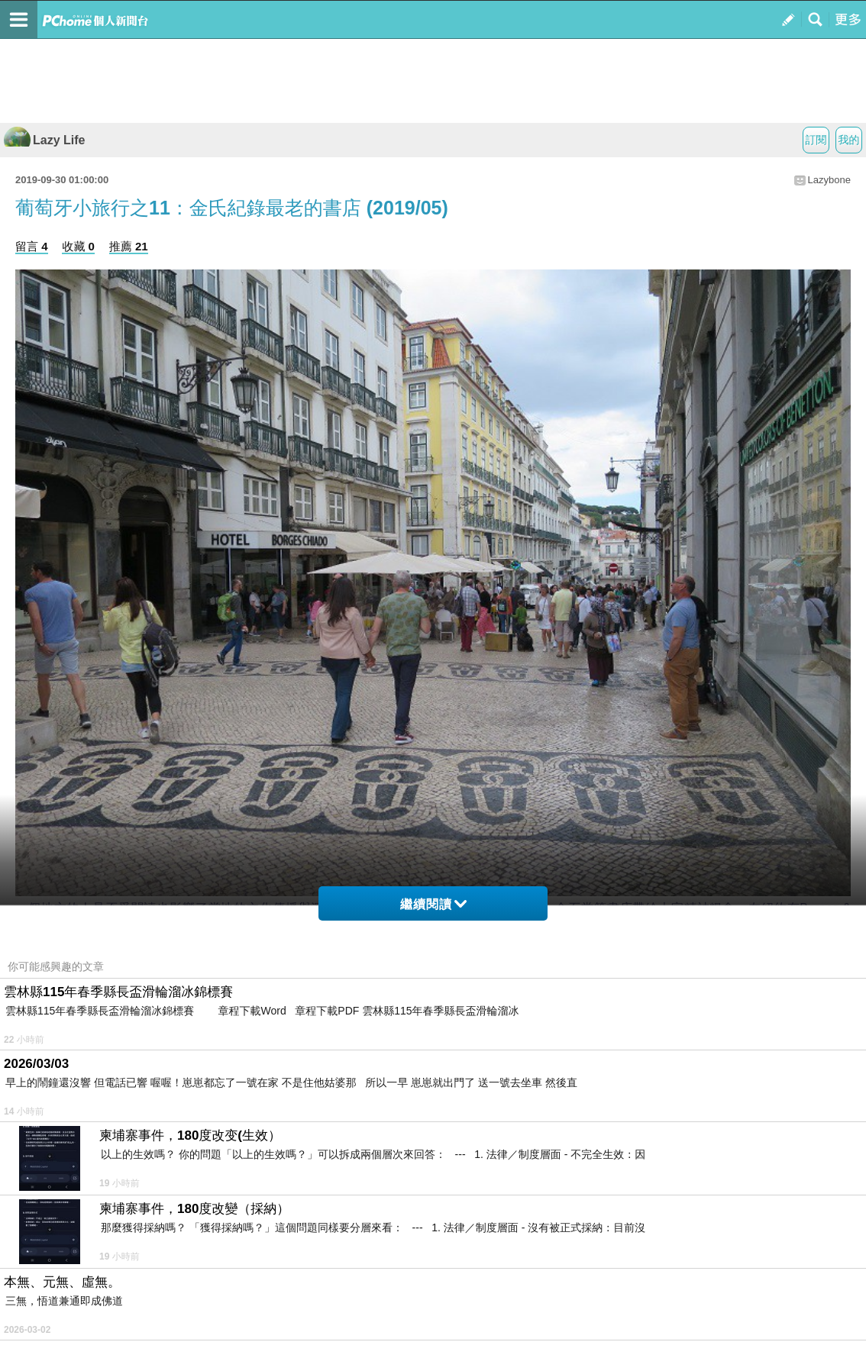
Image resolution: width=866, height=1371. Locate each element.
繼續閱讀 (433, 904)
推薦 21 (128, 246)
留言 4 (31, 246)
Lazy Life (44, 140)
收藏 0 (78, 246)
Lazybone (829, 179)
